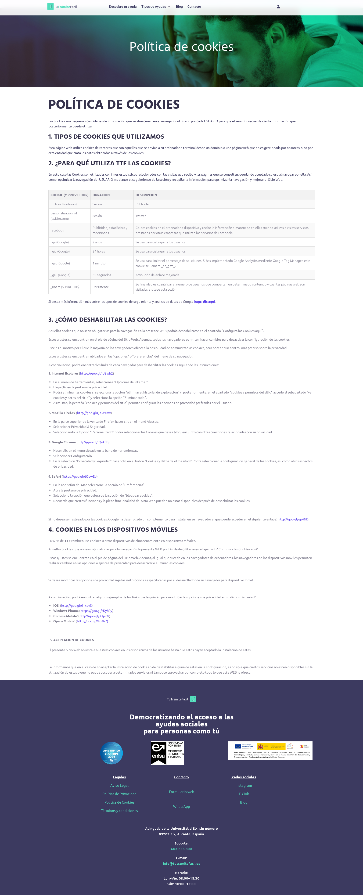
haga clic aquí (204, 301)
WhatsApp (181, 806)
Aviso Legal (119, 785)
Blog (244, 802)
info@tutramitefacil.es (181, 863)
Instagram (244, 785)
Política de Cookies (119, 802)
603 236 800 (181, 848)
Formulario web (181, 791)
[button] (156, 6)
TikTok (244, 793)
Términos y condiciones (119, 810)
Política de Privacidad (119, 793)
